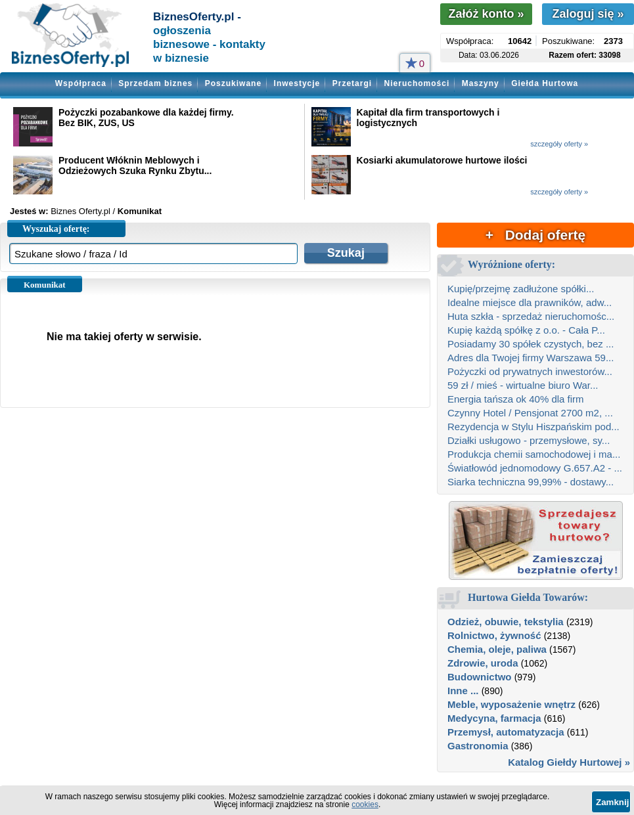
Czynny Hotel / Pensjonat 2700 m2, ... (530, 412)
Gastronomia (478, 745)
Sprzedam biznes (155, 83)
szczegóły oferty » (559, 144)
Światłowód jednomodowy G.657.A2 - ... (534, 468)
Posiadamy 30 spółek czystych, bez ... (530, 343)
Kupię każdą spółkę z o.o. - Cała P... (526, 330)
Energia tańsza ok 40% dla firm (515, 399)
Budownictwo (479, 676)
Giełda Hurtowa (544, 83)
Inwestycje (297, 83)
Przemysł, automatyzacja (505, 732)
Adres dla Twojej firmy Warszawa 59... (530, 357)
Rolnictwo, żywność (494, 635)
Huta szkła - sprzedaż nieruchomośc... (530, 316)
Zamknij (612, 802)
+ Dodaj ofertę (535, 234)
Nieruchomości (417, 83)
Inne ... (463, 690)
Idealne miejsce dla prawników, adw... (529, 302)
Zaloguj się (587, 13)
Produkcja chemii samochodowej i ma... (533, 454)
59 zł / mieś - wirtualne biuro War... (523, 385)
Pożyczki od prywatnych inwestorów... (529, 371)
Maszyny (480, 83)
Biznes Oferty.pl (80, 211)
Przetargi (352, 83)
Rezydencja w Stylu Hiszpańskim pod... (533, 426)
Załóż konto (486, 13)
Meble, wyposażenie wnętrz (511, 704)
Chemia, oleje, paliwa (497, 649)
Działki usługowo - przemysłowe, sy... (528, 440)
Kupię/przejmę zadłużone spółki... (520, 288)
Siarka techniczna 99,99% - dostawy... (530, 481)
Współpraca (80, 83)
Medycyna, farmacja (494, 718)
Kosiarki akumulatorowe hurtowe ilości (442, 160)
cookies (364, 804)
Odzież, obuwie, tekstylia (505, 621)
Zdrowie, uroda (482, 663)
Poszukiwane (233, 83)
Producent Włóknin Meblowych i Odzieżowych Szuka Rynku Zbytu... (135, 165)
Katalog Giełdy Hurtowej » (569, 762)
